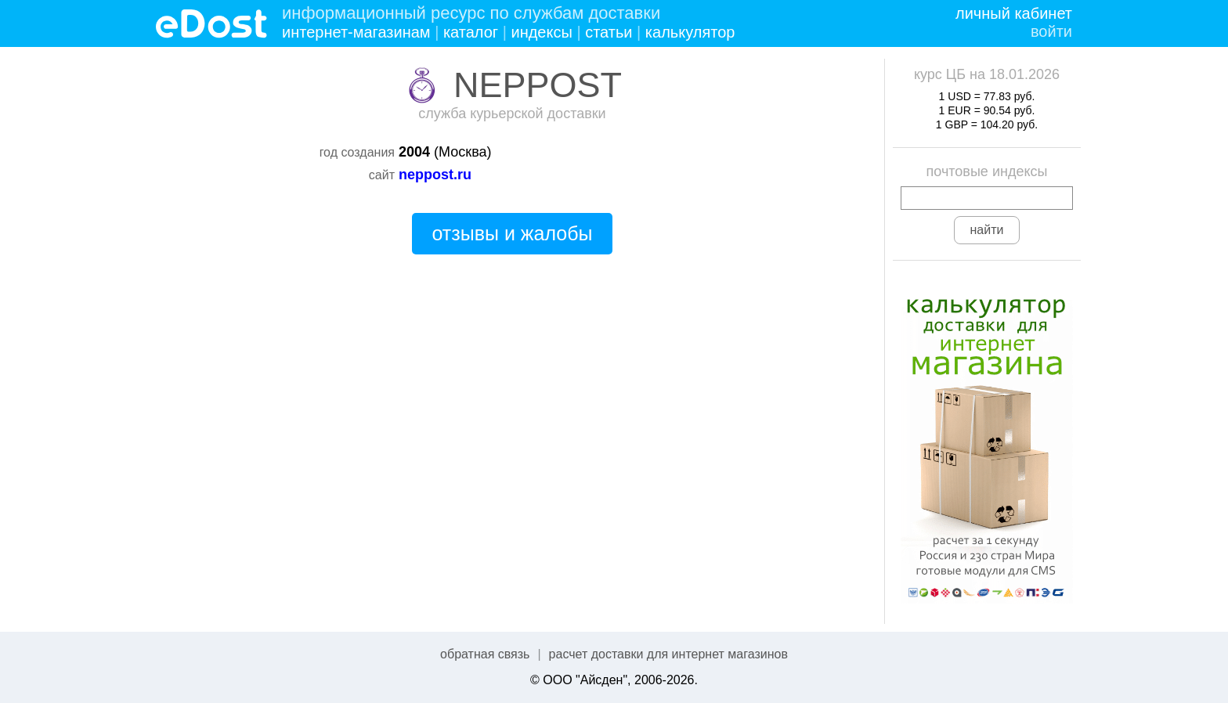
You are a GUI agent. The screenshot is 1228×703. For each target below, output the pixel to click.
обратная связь (484, 654)
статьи (608, 32)
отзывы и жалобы (512, 233)
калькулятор (690, 32)
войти (1051, 31)
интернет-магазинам (356, 32)
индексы (541, 32)
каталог (470, 32)
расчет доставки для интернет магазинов (668, 654)
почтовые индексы (987, 171)
